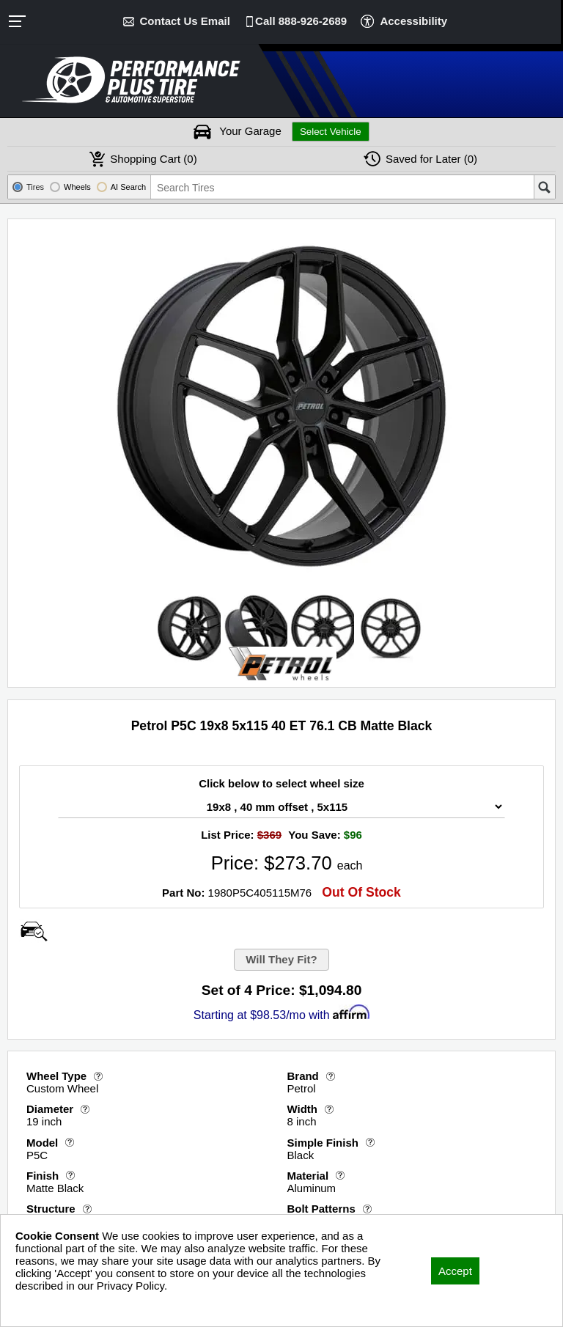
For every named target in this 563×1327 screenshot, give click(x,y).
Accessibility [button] (413, 21)
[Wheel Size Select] (281, 806)
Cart (153, 158)
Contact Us (185, 21)
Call (301, 21)
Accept (455, 1271)
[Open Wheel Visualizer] (33, 931)
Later (431, 158)
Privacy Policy (49, 1305)
